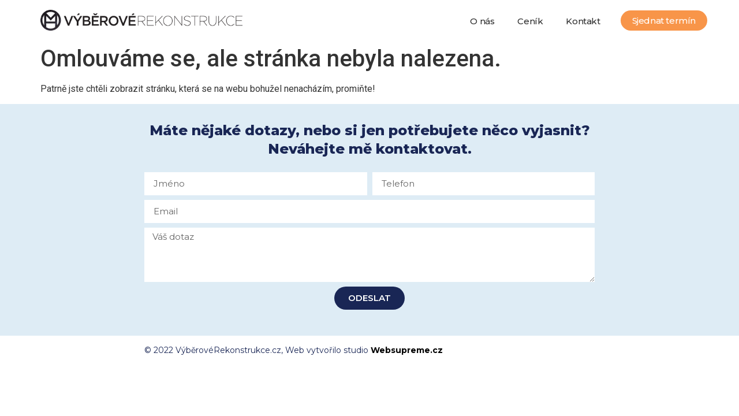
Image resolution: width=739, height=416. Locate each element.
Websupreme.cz (407, 350)
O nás (482, 21)
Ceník (530, 21)
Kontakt (583, 21)
